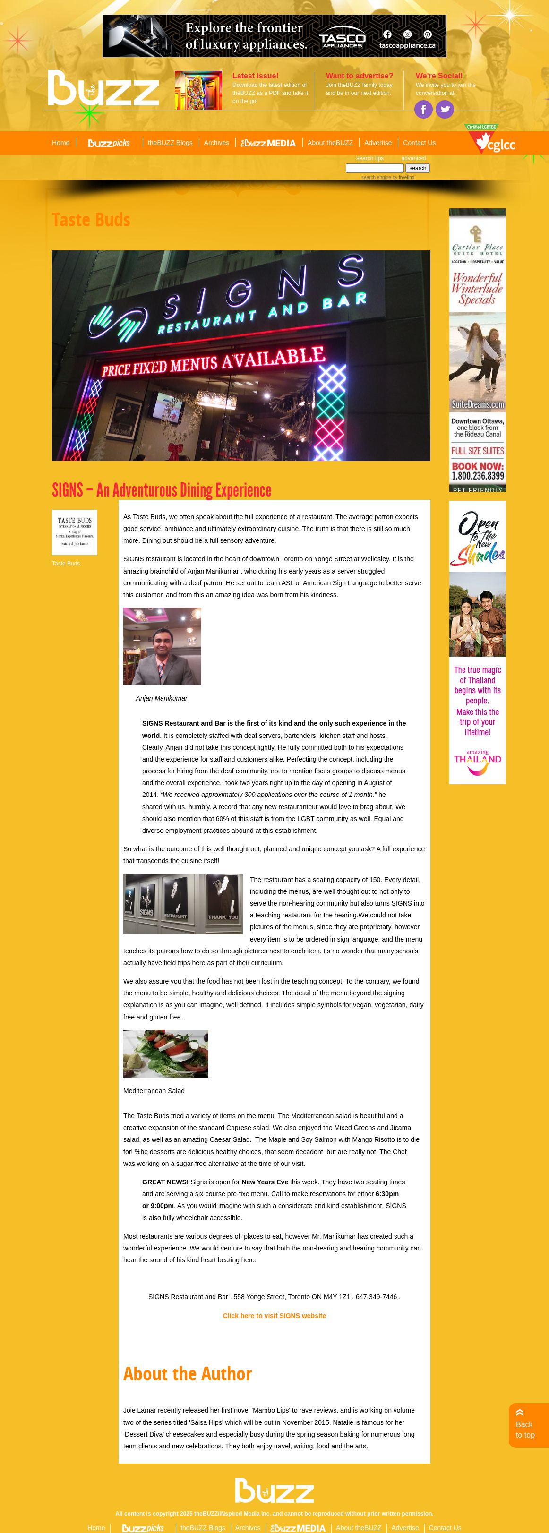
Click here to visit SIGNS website (274, 1315)
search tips (370, 158)
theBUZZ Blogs (170, 142)
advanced (413, 158)
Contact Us (419, 142)
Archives (217, 142)
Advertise (378, 142)
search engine (376, 177)
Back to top (525, 1430)
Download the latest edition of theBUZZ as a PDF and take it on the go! (270, 93)
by (402, 177)
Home (60, 142)
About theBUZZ (330, 142)
